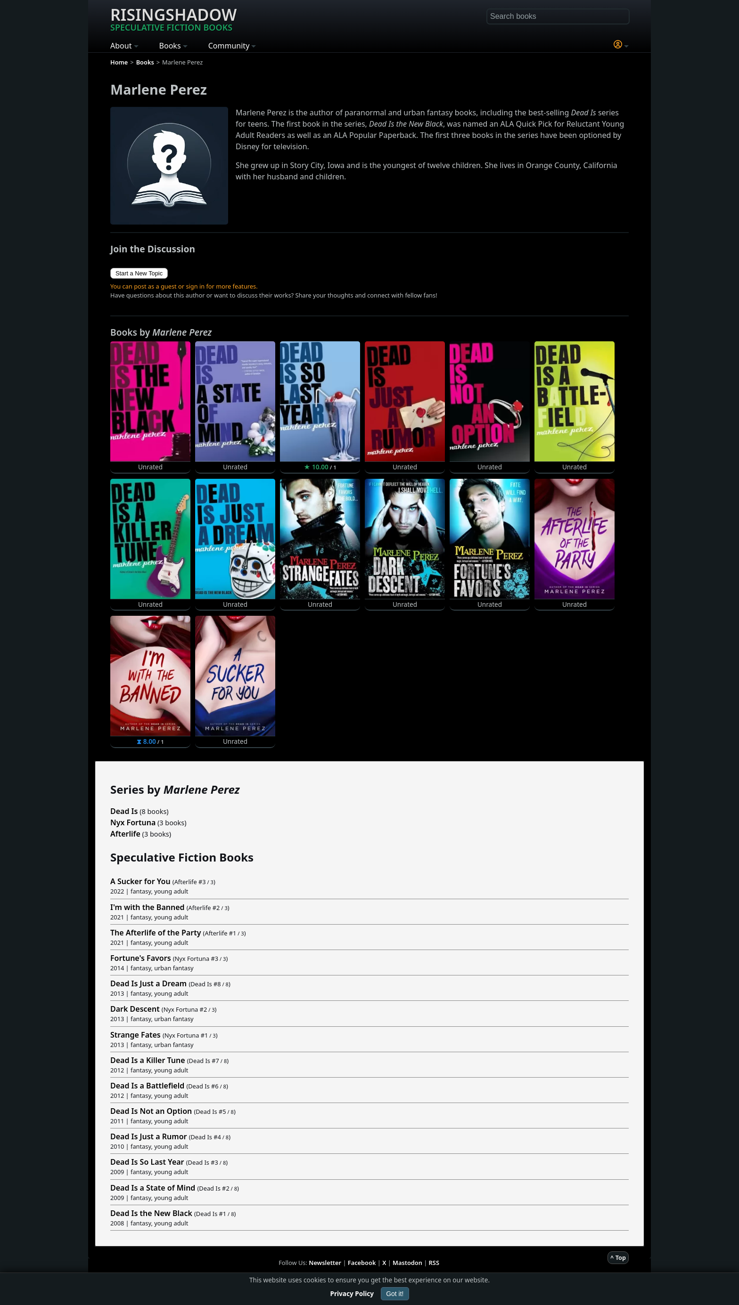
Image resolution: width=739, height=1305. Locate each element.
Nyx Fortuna (133, 822)
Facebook (362, 1262)
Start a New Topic (139, 273)
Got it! (394, 1293)
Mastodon (407, 1262)
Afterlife (125, 834)
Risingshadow (173, 18)
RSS (434, 1262)
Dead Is (124, 811)
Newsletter (325, 1262)
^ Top (618, 1257)
